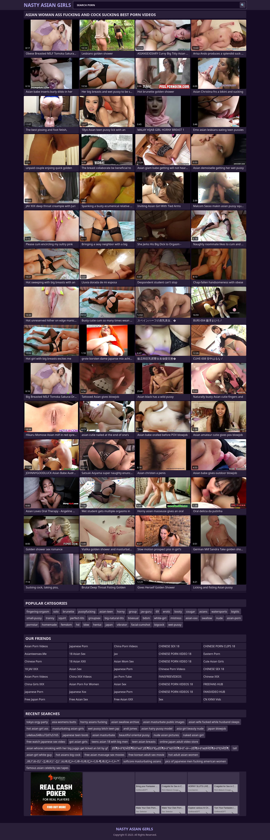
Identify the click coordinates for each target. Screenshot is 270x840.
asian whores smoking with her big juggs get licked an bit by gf (67, 748)
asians (203, 611)
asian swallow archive (125, 722)
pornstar (32, 625)
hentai (97, 625)
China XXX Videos (80, 676)
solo (56, 611)
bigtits (235, 611)
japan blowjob (217, 728)
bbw (86, 625)
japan (109, 625)
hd (77, 625)
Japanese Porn (78, 646)
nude (219, 618)
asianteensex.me (35, 654)
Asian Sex (75, 669)
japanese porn (34, 692)
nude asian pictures (166, 735)
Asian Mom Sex (124, 661)
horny (121, 611)
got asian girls (78, 742)
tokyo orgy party (37, 722)
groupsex (94, 618)
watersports (219, 611)
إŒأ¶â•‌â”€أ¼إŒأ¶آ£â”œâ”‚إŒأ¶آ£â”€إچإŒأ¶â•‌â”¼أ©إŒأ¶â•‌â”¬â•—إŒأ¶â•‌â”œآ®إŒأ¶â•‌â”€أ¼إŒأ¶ (170, 748)
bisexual (133, 618)
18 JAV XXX (31, 669)
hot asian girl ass (37, 728)
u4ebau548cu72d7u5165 (43, 735)
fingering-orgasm (38, 611)
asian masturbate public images (163, 722)
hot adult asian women (183, 755)
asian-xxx (191, 618)
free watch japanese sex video (46, 742)
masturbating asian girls (68, 728)
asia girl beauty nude (190, 728)
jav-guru (146, 611)
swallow (207, 618)
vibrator (122, 625)
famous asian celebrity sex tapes (47, 768)
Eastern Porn (211, 654)
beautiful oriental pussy (134, 735)
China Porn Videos (126, 646)
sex (161, 699)
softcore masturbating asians (142, 761)
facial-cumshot (140, 625)
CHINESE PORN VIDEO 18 (175, 654)
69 (157, 611)
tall (235, 748)
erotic (166, 611)
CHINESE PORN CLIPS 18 (219, 646)
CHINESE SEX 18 (169, 646)
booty (178, 611)
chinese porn (33, 661)
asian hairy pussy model (157, 728)
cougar (190, 611)
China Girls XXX (34, 684)
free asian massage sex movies (104, 755)
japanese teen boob (75, 735)
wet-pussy (174, 625)
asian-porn (234, 618)
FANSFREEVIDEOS (170, 676)
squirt (62, 618)
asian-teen (106, 611)
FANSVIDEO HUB (214, 692)
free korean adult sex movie (146, 755)
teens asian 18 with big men (110, 742)
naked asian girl (193, 735)
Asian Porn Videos (36, 646)
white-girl (160, 618)
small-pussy (34, 618)
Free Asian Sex (78, 699)
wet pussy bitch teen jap (103, 728)
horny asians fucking (93, 722)
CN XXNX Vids (212, 699)
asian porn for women (84, 684)
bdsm (146, 618)
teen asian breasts (143, 742)
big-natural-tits (114, 618)
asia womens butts (64, 722)
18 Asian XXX (77, 661)
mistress (175, 618)
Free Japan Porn (35, 699)
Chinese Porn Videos (172, 669)
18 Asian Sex (77, 654)
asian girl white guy (39, 755)
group (133, 611)
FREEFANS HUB (213, 684)
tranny (50, 618)
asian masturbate (103, 735)
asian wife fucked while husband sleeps (214, 722)
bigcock (159, 625)
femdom (66, 625)
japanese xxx (77, 692)
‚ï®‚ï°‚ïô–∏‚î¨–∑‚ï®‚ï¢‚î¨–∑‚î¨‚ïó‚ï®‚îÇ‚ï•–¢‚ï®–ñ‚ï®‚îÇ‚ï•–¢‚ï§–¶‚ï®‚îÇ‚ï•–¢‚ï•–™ (73, 761)
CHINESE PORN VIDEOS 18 (176, 684)
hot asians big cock (68, 755)
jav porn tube (123, 676)
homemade (49, 625)
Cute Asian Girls (213, 661)
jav (116, 654)
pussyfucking (86, 611)
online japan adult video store (179, 742)
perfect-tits (77, 618)
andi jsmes (130, 728)
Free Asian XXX (123, 699)
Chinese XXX (211, 676)
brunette (68, 611)
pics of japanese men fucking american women (195, 761)
